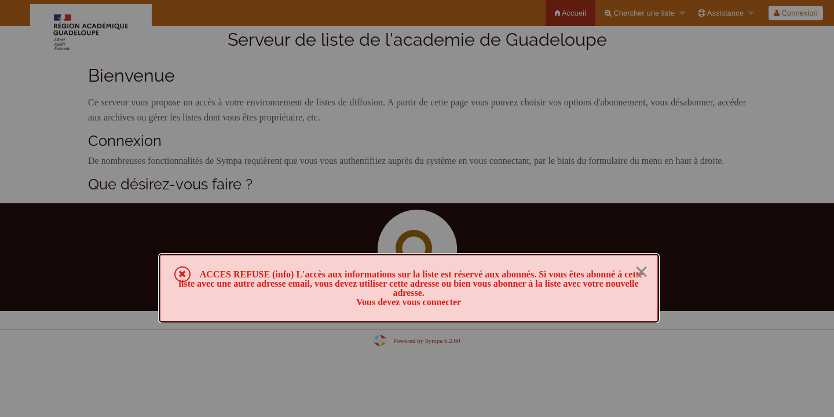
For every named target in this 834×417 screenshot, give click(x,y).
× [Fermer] (641, 272)
